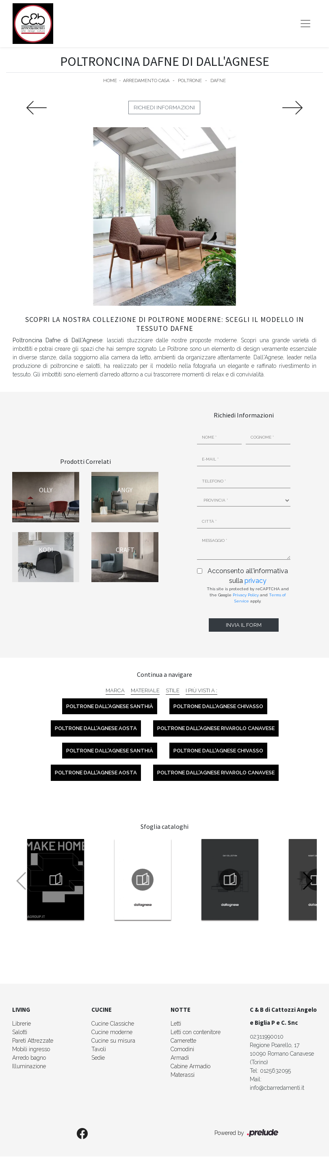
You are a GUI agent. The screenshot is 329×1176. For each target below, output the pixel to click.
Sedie (98, 1057)
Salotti (19, 1032)
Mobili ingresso (31, 1049)
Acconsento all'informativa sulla (248, 576)
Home (110, 80)
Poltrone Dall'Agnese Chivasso (218, 706)
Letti (176, 1023)
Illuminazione (29, 1066)
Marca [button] (115, 690)
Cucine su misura (113, 1040)
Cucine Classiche (112, 1023)
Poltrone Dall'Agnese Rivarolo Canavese (216, 728)
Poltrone (190, 80)
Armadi (180, 1057)
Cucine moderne (111, 1032)
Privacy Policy (246, 595)
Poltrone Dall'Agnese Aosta (96, 728)
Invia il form (244, 625)
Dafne (218, 80)
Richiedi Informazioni (164, 107)
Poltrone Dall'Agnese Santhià (109, 706)
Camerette (183, 1040)
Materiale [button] (145, 690)
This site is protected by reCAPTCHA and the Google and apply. (248, 595)
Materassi (183, 1075)
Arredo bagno (29, 1057)
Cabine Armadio (190, 1066)
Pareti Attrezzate (32, 1040)
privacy (255, 581)
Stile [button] (173, 690)
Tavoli (98, 1049)
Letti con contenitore (196, 1032)
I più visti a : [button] (201, 690)
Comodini (182, 1049)
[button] (307, 881)
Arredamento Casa (146, 80)
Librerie (21, 1023)
